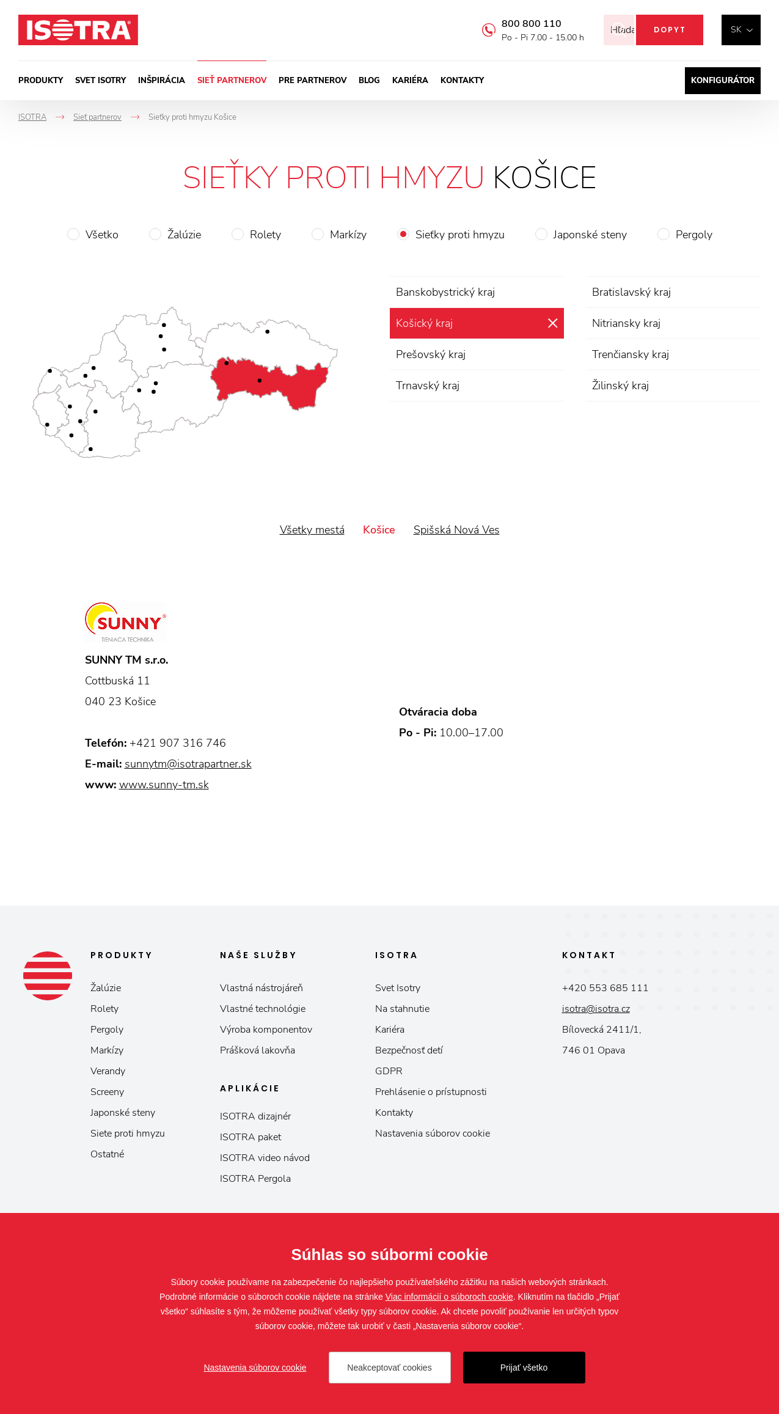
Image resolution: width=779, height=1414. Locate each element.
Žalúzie (184, 234)
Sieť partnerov (231, 80)
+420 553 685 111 (605, 988)
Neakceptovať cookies (389, 1367)
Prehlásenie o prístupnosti (431, 1092)
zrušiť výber (552, 323)
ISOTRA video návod (265, 1158)
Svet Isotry (397, 988)
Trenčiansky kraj (630, 354)
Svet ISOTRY (100, 80)
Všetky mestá (312, 529)
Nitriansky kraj (626, 323)
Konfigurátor (723, 80)
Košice (379, 529)
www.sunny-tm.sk (164, 784)
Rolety (265, 234)
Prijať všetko (524, 1367)
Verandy (107, 1071)
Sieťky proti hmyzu (460, 234)
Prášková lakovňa (257, 1050)
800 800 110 (515, 24)
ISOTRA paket (250, 1137)
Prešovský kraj (431, 354)
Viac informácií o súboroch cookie (449, 1297)
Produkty (40, 80)
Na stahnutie (402, 1009)
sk (736, 29)
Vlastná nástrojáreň (261, 988)
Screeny (107, 1092)
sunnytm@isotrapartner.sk (188, 763)
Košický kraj (424, 323)
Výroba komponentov (266, 1029)
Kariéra (410, 80)
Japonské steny (590, 234)
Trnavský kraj (427, 385)
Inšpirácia (161, 80)
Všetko (102, 234)
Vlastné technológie (262, 1009)
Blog (369, 80)
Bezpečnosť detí (409, 1050)
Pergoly (694, 234)
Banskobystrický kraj (445, 292)
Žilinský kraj (620, 385)
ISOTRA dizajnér (255, 1116)
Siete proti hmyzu (127, 1133)
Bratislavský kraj (631, 292)
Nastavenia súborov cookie (432, 1133)
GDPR (389, 1071)
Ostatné (107, 1154)
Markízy (348, 234)
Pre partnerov (312, 80)
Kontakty (462, 80)
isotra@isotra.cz (596, 1009)
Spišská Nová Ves (457, 529)
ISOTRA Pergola (255, 1178)
